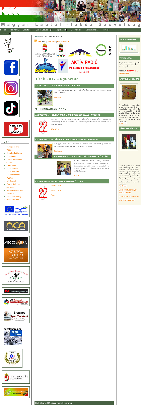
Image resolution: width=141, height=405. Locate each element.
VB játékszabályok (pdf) (127, 200)
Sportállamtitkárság (13, 197)
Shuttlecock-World (13, 147)
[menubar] (57, 31)
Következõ (67, 42)
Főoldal (3, 30)
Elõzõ (59, 42)
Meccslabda (11, 156)
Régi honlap (15, 30)
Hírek (105, 30)
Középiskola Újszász (14, 153)
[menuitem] (3, 30)
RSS (39, 42)
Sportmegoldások (13, 175)
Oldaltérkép (28, 30)
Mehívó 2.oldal (56, 190)
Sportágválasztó (12, 172)
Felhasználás (124, 73)
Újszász (9, 150)
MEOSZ (9, 178)
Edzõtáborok (11, 181)
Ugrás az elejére (55, 403)
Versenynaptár (92, 30)
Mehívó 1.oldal (56, 186)
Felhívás (5, 33)
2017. (46, 36)
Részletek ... (123, 123)
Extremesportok (12, 169)
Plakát (53, 195)
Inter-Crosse (11, 165)
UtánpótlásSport (12, 200)
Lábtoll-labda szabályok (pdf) (129, 196)
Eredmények (76, 30)
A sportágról (61, 30)
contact (45, 403)
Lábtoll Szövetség (43, 30)
